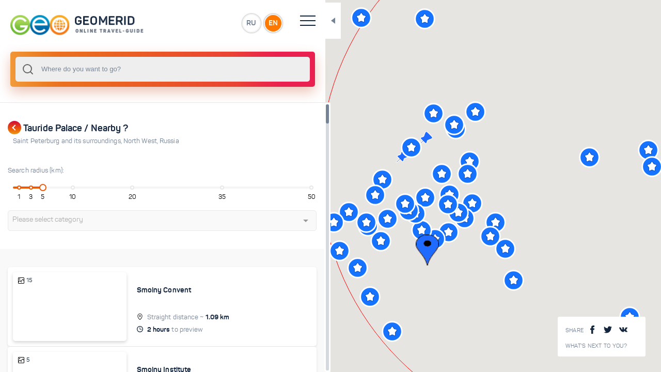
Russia (169, 141)
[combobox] (139, 69)
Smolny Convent (146, 290)
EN (226, 22)
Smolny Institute (146, 358)
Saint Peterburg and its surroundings (68, 141)
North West (141, 141)
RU (205, 22)
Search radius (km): (36, 170)
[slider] (38, 187)
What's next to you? (596, 346)
